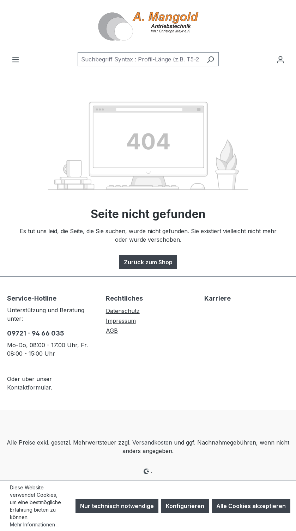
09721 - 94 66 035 (35, 333)
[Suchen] (210, 59)
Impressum (121, 320)
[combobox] (140, 59)
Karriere (217, 298)
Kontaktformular (29, 387)
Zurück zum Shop (148, 262)
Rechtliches (124, 298)
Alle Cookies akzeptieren (251, 505)
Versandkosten (152, 442)
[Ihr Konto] (280, 59)
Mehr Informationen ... (35, 524)
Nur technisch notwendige (117, 505)
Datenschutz (123, 310)
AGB (112, 330)
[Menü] (15, 59)
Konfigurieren (185, 505)
